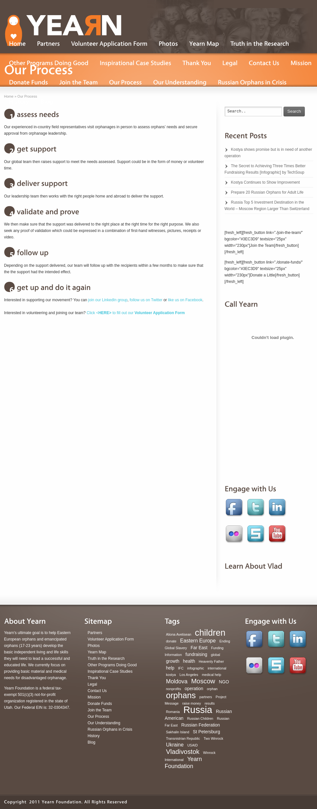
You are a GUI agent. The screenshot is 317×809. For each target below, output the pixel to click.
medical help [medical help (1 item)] (211, 675)
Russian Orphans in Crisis (110, 729)
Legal (92, 684)
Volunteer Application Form (111, 639)
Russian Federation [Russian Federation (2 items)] (200, 724)
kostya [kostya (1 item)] (171, 675)
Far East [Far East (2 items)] (199, 647)
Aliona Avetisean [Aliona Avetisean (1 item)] (178, 634)
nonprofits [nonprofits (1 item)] (173, 689)
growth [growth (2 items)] (173, 661)
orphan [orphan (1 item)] (212, 689)
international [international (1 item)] (217, 668)
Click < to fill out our (136, 313)
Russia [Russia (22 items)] (197, 709)
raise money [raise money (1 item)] (191, 703)
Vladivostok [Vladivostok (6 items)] (183, 751)
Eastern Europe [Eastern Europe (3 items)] (198, 640)
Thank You (97, 678)
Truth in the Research (106, 658)
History (93, 736)
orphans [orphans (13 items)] (181, 695)
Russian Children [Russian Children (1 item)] (200, 718)
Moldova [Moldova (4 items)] (177, 681)
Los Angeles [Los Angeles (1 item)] (189, 675)
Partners (95, 633)
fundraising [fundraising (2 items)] (196, 654)
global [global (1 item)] (215, 655)
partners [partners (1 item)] (206, 697)
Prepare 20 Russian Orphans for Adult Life (267, 192)
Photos (93, 645)
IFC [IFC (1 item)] (180, 668)
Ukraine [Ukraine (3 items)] (175, 744)
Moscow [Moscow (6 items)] (203, 681)
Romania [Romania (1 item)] (173, 712)
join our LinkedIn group (107, 300)
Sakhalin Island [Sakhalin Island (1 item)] (177, 732)
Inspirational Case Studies (110, 671)
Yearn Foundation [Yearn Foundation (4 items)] (183, 762)
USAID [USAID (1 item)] (192, 745)
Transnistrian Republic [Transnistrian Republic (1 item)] (183, 738)
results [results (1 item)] (210, 703)
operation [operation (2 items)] (194, 688)
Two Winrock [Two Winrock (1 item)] (213, 738)
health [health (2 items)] (189, 661)
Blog (91, 742)
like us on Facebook (185, 300)
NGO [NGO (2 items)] (224, 681)
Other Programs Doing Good (112, 665)
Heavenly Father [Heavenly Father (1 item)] (211, 661)
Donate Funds (100, 703)
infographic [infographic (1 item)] (195, 668)
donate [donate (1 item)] (171, 641)
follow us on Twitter (146, 300)
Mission (94, 697)
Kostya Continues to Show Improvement (265, 182)
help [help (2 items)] (170, 667)
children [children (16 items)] (210, 633)
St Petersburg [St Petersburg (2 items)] (206, 731)
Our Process (98, 716)
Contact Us (97, 691)
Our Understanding (104, 723)
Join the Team (100, 710)
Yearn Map (97, 652)
